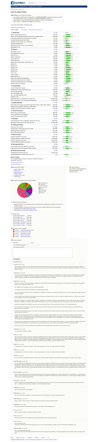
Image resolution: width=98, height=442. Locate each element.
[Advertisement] (78, 16)
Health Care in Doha (18, 172)
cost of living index (49, 20)
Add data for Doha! (28, 24)
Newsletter (29, 437)
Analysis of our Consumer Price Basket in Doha (26, 210)
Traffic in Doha (17, 176)
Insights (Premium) (16, 164)
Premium (39, 6)
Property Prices (23, 6)
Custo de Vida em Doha (25, 231)
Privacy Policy (54, 439)
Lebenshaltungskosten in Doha (27, 230)
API (48, 437)
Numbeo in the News (20, 437)
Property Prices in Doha (19, 175)
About (12, 437)
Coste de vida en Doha (25, 236)
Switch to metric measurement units (36, 29)
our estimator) (59, 17)
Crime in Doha (17, 170)
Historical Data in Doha (30, 208)
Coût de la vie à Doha (25, 234)
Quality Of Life (32, 6)
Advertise (36, 437)
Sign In (32, 242)
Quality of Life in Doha (19, 169)
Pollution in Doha (18, 173)
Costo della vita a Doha (25, 233)
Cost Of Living (14, 6)
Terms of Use (46, 439)
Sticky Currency (24, 29)
